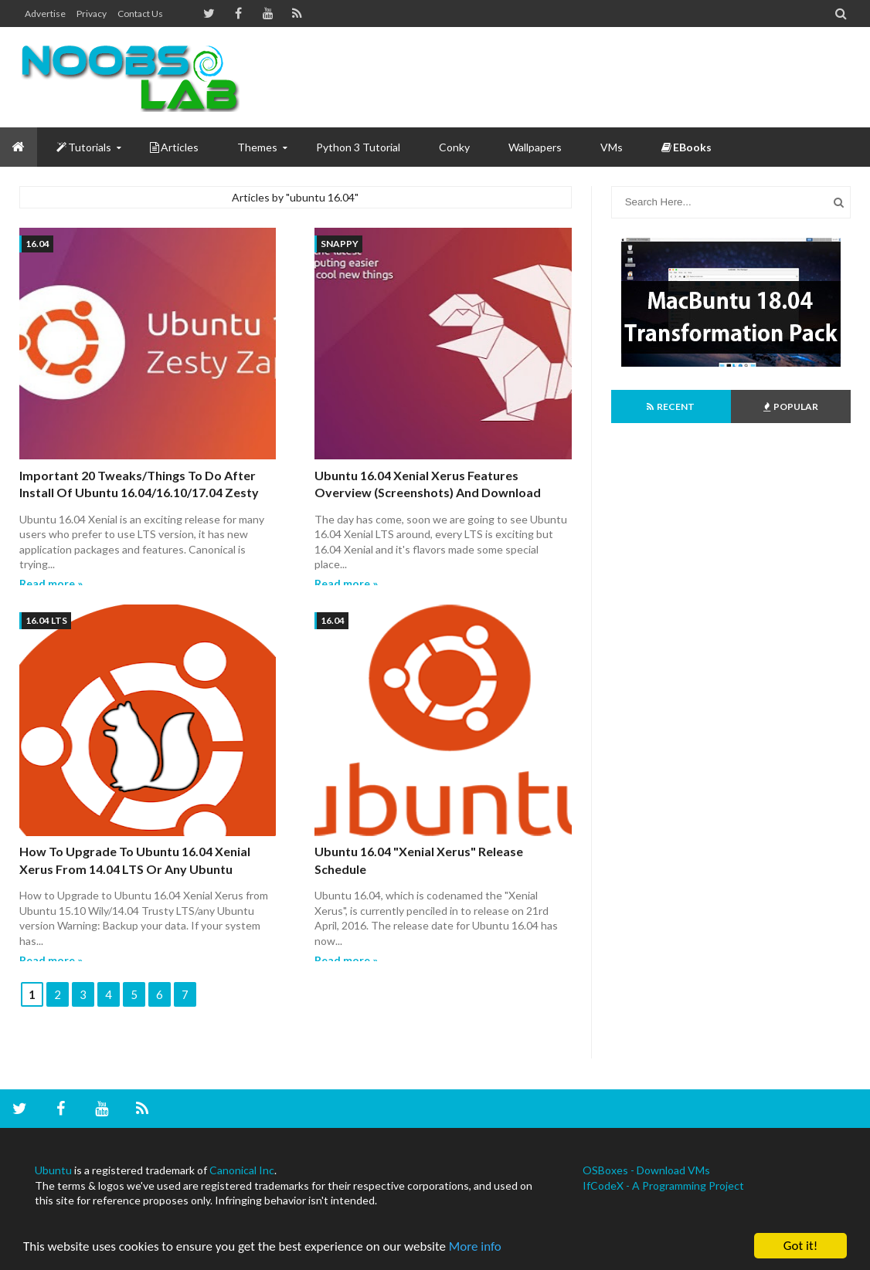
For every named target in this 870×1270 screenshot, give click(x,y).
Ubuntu (53, 1170)
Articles (174, 147)
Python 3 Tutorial (358, 147)
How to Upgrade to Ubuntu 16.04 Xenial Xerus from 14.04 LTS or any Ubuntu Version (134, 868)
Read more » (51, 583)
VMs (611, 147)
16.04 (37, 243)
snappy (340, 243)
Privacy (91, 13)
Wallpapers (535, 147)
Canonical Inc (241, 1170)
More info (475, 1247)
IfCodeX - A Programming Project (663, 1185)
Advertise (45, 13)
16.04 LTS (46, 620)
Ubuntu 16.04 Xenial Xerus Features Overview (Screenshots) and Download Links (427, 492)
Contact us (140, 13)
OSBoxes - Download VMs (646, 1170)
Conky (454, 147)
